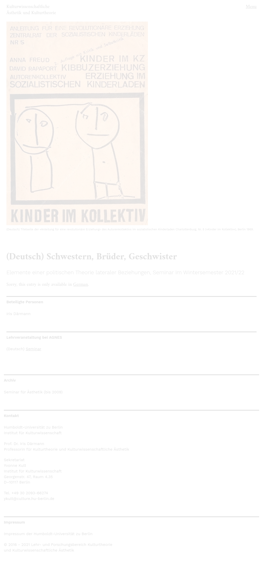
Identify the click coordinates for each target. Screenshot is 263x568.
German (80, 285)
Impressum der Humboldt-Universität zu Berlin (48, 534)
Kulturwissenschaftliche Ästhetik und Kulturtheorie (31, 10)
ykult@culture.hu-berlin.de (29, 498)
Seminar (33, 349)
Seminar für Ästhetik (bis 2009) (33, 392)
